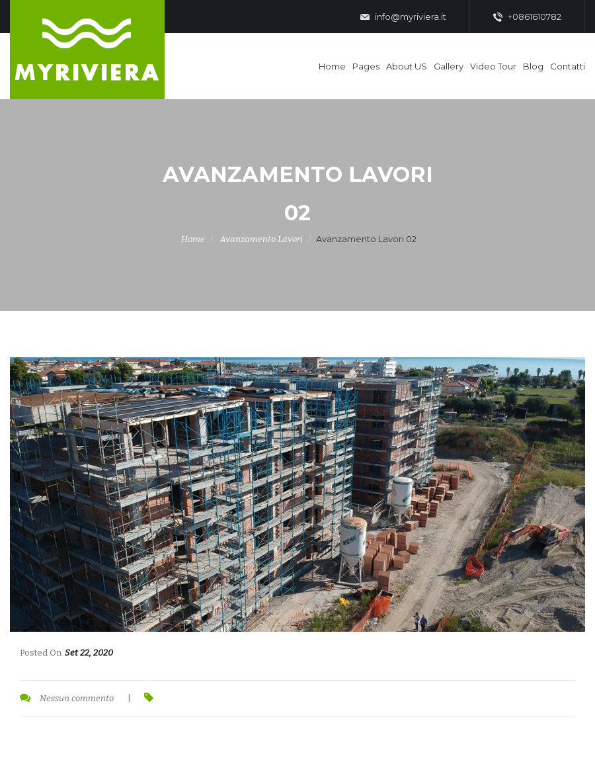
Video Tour (493, 66)
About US (406, 66)
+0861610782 (527, 17)
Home (332, 66)
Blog (533, 66)
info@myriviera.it (403, 17)
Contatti (567, 66)
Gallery (448, 66)
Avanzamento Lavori (261, 239)
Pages (365, 66)
